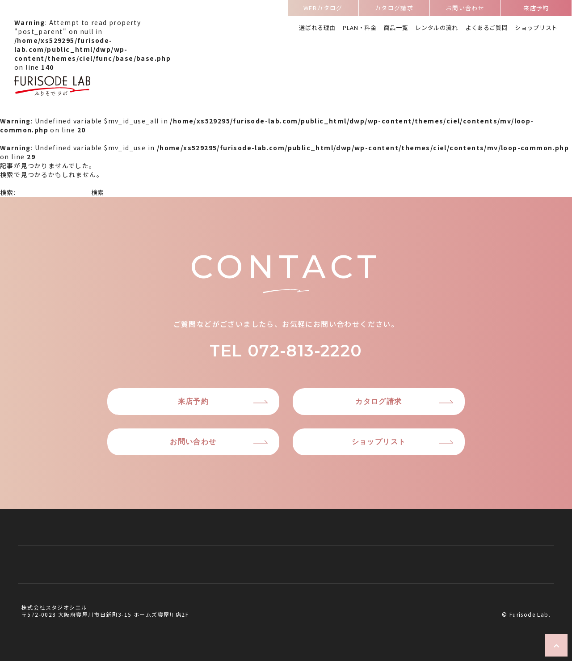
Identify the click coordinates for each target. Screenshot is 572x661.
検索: (8, 192)
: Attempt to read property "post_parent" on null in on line (92, 58)
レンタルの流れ (436, 28)
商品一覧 (396, 28)
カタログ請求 (394, 9)
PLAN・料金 (360, 28)
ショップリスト (536, 28)
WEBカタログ (323, 9)
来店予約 (536, 9)
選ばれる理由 (317, 28)
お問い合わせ (465, 9)
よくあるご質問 (486, 28)
